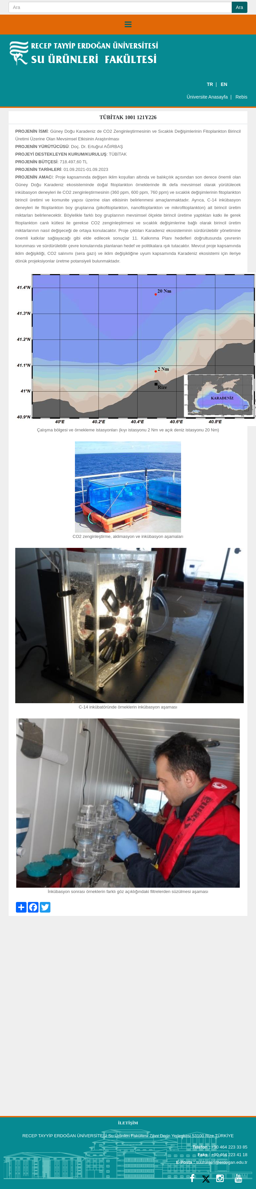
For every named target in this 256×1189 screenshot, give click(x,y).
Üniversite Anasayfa (207, 97)
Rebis (241, 97)
